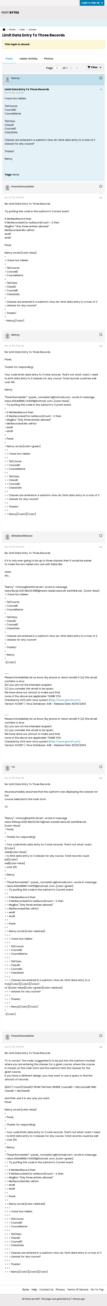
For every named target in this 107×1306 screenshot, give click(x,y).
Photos (48, 58)
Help (34, 1289)
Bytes (25, 1289)
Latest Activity (28, 58)
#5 (100, 778)
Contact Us (46, 1289)
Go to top (97, 1289)
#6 (100, 1047)
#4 (100, 547)
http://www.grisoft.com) (65, 700)
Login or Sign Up (92, 2)
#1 (101, 89)
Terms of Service (77, 1289)
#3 (100, 346)
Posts (9, 58)
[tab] (9, 58)
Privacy (60, 1289)
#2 (100, 197)
